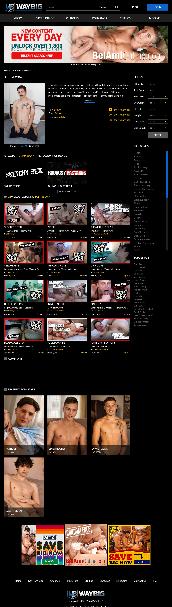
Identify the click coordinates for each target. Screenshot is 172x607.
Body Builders (141, 206)
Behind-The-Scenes (144, 188)
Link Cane (138, 273)
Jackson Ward (140, 289)
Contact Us (140, 580)
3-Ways (138, 156)
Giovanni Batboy (141, 321)
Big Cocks (139, 192)
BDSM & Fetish (142, 181)
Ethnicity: (139, 84)
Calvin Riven (14, 510)
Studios (89, 580)
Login (157, 7)
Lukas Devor (139, 280)
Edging (137, 246)
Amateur (138, 160)
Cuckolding (139, 228)
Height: (138, 109)
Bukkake (138, 214)
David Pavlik (100, 448)
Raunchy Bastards (101, 234)
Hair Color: (139, 96)
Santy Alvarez (140, 325)
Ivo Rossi (138, 293)
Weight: (138, 115)
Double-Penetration (144, 242)
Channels (55, 580)
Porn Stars (17, 70)
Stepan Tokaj (140, 286)
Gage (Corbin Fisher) (143, 309)
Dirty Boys (139, 235)
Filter (158, 135)
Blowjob (138, 203)
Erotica (137, 250)
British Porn (140, 210)
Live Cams (121, 580)
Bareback (139, 178)
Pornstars (72, 580)
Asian (137, 163)
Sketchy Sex (12, 234)
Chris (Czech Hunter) (143, 315)
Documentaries (142, 239)
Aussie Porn (140, 170)
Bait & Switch (141, 174)
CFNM (137, 217)
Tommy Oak (29, 70)
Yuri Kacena (139, 277)
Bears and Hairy (142, 185)
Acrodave (138, 283)
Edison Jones (57, 448)
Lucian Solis (139, 305)
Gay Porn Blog (36, 580)
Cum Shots (139, 232)
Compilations (140, 221)
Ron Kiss (11, 448)
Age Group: (140, 90)
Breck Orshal (140, 312)
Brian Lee (138, 299)
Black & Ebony (141, 199)
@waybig (105, 580)
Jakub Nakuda (140, 302)
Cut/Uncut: (140, 128)
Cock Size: (139, 121)
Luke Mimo (139, 296)
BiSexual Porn (141, 196)
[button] (105, 7)
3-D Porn (138, 152)
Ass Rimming (140, 167)
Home (7, 70)
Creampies (139, 224)
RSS (155, 580)
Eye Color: (139, 103)
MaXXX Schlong (141, 318)
